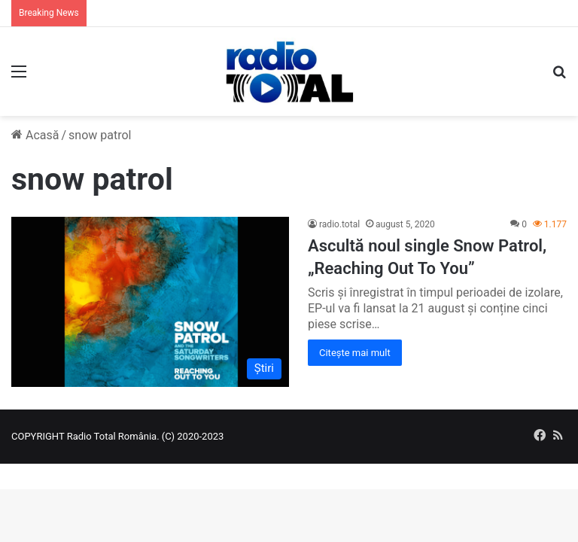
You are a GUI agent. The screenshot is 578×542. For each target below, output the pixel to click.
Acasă (35, 135)
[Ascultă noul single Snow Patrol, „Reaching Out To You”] (150, 302)
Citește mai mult (355, 352)
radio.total (339, 224)
